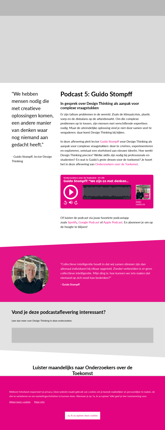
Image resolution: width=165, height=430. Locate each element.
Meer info (39, 401)
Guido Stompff (109, 141)
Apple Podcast (112, 222)
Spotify (72, 222)
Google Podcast (89, 222)
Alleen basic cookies (20, 401)
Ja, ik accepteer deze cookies (82, 415)
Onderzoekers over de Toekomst (116, 164)
